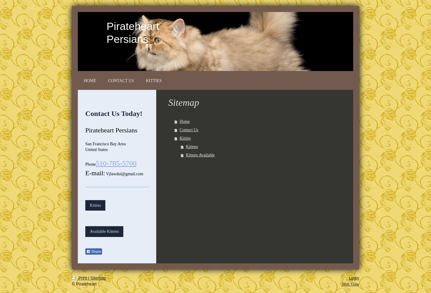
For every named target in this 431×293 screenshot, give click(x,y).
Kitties (185, 138)
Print (80, 278)
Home (185, 121)
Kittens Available (200, 155)
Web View (350, 284)
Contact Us (189, 130)
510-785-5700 (116, 163)
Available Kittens (104, 231)
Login (354, 278)
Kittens (192, 146)
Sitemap (98, 278)
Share (93, 252)
